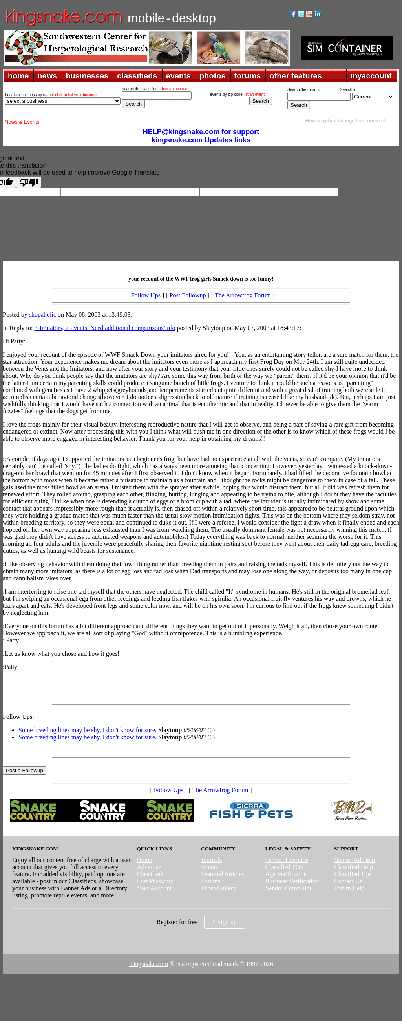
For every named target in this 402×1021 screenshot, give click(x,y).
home (18, 75)
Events (209, 867)
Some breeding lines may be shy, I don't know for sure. (87, 730)
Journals (211, 860)
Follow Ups (146, 295)
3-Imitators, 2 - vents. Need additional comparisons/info (104, 328)
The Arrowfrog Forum (243, 295)
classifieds (137, 75)
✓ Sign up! (225, 922)
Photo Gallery (218, 888)
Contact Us (348, 881)
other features (295, 75)
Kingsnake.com (148, 964)
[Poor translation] (28, 182)
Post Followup (188, 295)
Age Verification (286, 874)
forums (247, 75)
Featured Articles (222, 874)
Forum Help (349, 888)
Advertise (149, 867)
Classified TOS (284, 867)
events (178, 75)
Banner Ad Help (354, 860)
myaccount (371, 75)
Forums (210, 881)
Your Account (154, 888)
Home (144, 860)
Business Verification (292, 881)
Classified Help (353, 867)
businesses (87, 75)
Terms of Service (286, 860)
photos (212, 75)
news (47, 75)
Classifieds (150, 874)
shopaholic (42, 314)
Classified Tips (353, 874)
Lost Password (155, 881)
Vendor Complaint (288, 888)
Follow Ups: (18, 716)
